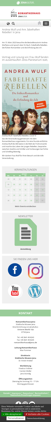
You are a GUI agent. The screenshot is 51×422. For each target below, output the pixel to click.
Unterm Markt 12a (25, 329)
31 (37, 200)
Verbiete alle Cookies (37, 414)
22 (25, 195)
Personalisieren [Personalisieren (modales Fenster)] (16, 418)
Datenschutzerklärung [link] (36, 418)
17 (37, 190)
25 (42, 195)
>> (44, 174)
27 (14, 200)
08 (25, 184)
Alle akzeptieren (12, 414)
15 (25, 190)
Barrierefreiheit (41, 393)
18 (42, 190)
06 (14, 184)
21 (20, 195)
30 (31, 200)
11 (42, 184)
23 (31, 195)
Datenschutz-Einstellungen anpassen (25, 395)
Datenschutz (28, 393)
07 (20, 184)
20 (14, 195)
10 (37, 184)
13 (14, 190)
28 (20, 200)
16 (31, 190)
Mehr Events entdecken (25, 206)
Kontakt (6, 393)
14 (20, 190)
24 (37, 195)
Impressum (16, 393)
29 (25, 200)
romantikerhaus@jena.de (25, 342)
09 (31, 184)
